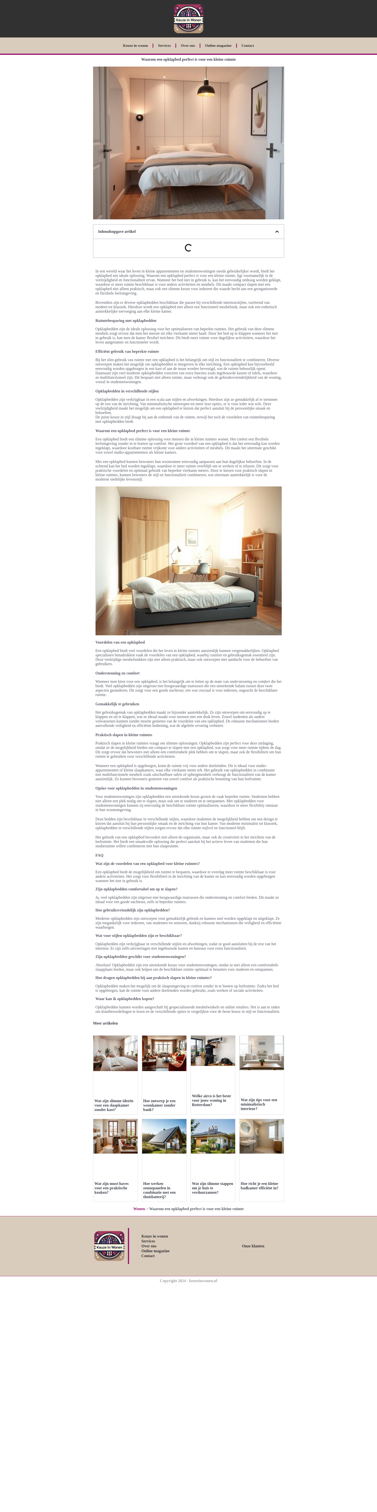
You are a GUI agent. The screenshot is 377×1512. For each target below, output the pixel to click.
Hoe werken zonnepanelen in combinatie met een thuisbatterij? (159, 1190)
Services (164, 45)
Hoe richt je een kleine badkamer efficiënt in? (260, 1185)
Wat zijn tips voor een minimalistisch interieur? (259, 1104)
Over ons (188, 45)
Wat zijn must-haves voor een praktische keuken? (112, 1187)
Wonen (139, 1209)
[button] (277, 232)
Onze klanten (253, 1246)
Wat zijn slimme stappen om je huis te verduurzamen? (212, 1187)
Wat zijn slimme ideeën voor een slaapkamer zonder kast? (114, 1105)
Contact (248, 45)
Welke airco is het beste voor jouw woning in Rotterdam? (211, 1100)
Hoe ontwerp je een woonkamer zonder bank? (159, 1105)
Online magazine (218, 45)
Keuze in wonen (135, 45)
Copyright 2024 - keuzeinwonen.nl (188, 1281)
